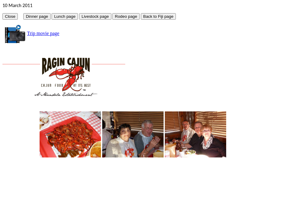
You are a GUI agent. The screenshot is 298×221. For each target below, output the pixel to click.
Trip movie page (43, 33)
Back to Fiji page (158, 16)
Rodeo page (126, 16)
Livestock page (95, 16)
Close (10, 16)
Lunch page (64, 16)
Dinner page (37, 16)
